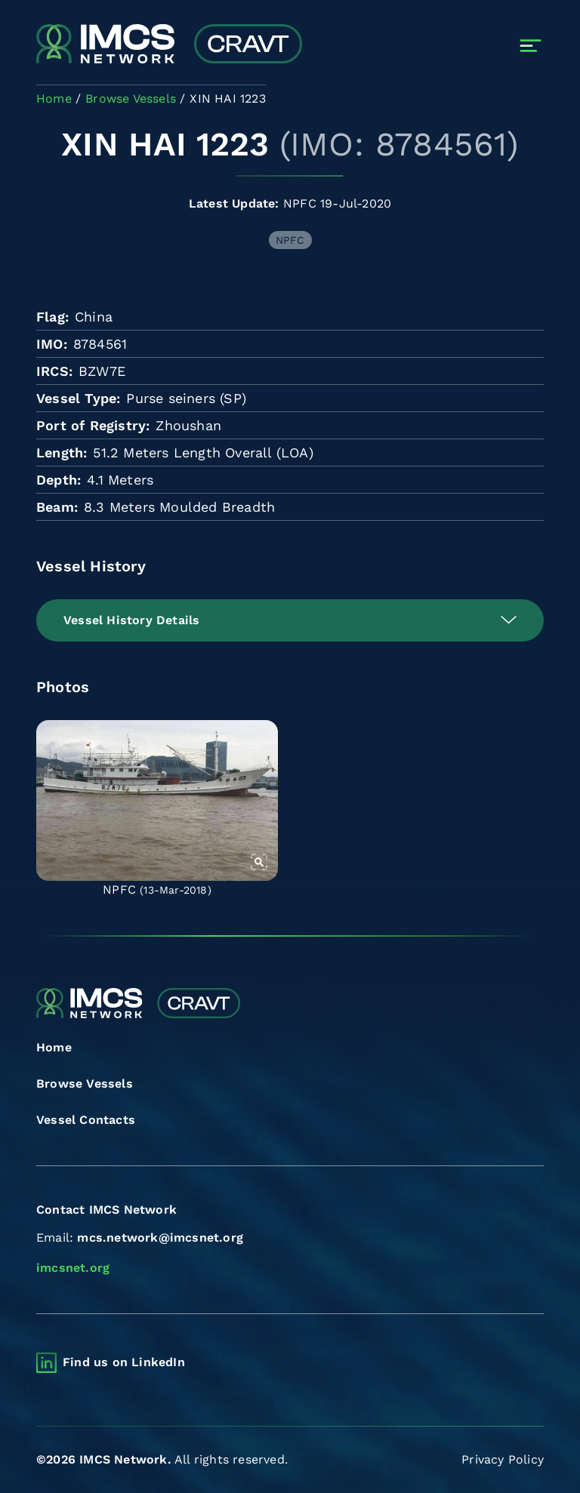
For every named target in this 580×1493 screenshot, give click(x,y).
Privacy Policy (502, 1459)
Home (54, 1047)
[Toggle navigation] (530, 45)
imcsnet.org (73, 1268)
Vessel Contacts (85, 1120)
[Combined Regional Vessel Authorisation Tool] (169, 45)
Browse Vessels (84, 1083)
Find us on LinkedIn (124, 1362)
